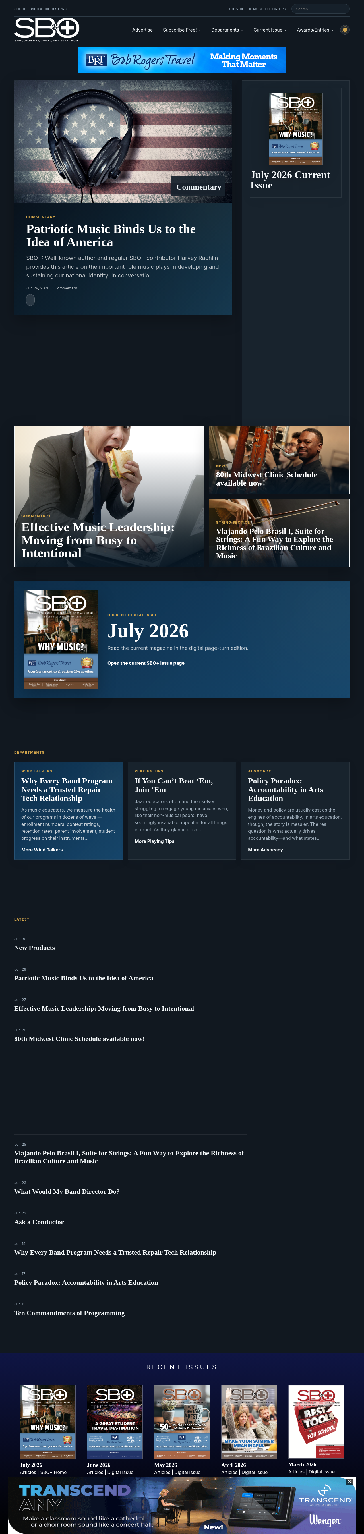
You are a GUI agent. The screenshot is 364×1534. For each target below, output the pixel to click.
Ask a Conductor (39, 1222)
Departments (225, 30)
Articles (28, 1472)
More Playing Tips (155, 841)
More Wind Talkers (42, 850)
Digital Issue (120, 1472)
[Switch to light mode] (345, 30)
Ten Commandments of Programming (69, 1313)
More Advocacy (265, 850)
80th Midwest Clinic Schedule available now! (79, 1038)
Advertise (142, 30)
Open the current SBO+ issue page (146, 663)
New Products (34, 947)
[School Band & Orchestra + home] (47, 30)
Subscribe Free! (180, 30)
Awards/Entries (313, 30)
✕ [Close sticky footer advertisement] (350, 1482)
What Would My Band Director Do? (67, 1191)
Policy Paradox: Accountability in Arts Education (86, 1282)
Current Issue (267, 30)
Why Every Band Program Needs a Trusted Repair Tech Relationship (115, 1252)
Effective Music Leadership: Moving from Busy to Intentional (104, 1008)
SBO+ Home (53, 1472)
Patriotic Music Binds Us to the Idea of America (83, 978)
